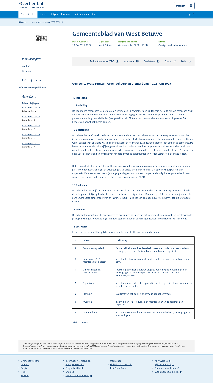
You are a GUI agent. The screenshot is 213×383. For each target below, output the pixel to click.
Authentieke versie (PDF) (104, 61)
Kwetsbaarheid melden (77, 375)
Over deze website (30, 360)
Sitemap (70, 371)
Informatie (131, 61)
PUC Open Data (118, 368)
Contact (25, 364)
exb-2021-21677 (31, 125)
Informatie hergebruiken (78, 360)
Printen (170, 61)
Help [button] (188, 14)
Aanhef (26, 66)
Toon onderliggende (20, 71)
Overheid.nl (27, 15)
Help (23, 371)
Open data (115, 360)
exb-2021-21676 (31, 116)
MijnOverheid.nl (163, 360)
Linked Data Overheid (121, 364)
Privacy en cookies (75, 364)
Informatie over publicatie (32, 87)
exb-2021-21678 (31, 134)
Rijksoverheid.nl (163, 364)
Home (43, 14)
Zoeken (25, 375)
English (24, 368)
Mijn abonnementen (85, 14)
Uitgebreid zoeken (60, 14)
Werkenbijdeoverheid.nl (167, 371)
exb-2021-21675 (31, 107)
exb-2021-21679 (31, 143)
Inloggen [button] (180, 5)
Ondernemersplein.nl (165, 368)
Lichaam (25, 71)
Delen (186, 61)
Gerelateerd (152, 61)
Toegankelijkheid (74, 368)
